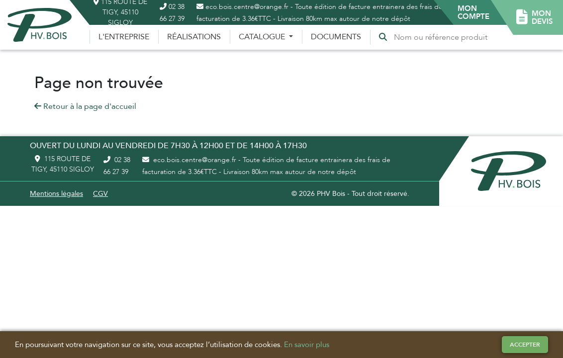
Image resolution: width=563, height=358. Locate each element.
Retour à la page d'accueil (85, 106)
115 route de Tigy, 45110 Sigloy (62, 164)
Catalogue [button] (263, 36)
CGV (100, 193)
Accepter (525, 345)
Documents (336, 36)
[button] (473, 12)
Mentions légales (56, 193)
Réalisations (194, 36)
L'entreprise (123, 36)
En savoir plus (306, 345)
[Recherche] (442, 37)
